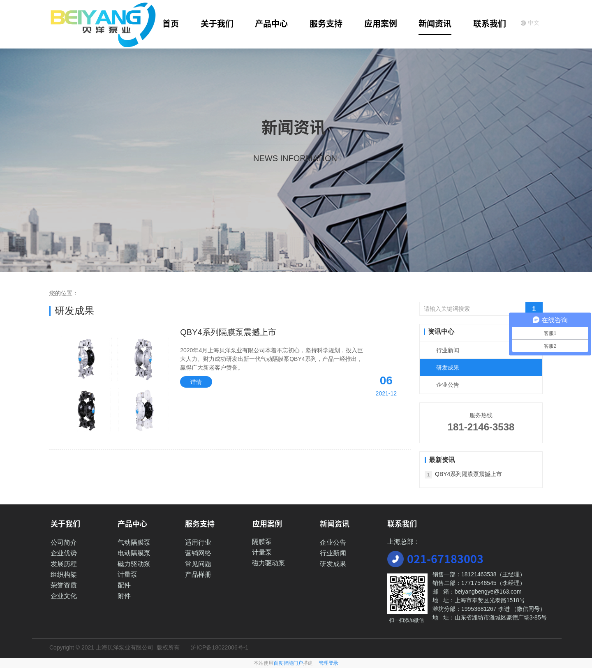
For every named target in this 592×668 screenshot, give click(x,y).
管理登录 (328, 663)
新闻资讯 (435, 23)
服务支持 (326, 23)
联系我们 (489, 23)
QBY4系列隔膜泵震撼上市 (228, 332)
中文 (529, 22)
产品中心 (271, 23)
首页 (170, 23)
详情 (196, 382)
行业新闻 (447, 350)
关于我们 (217, 23)
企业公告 (447, 384)
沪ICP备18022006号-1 (219, 647)
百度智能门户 (288, 663)
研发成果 (447, 367)
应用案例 (380, 23)
